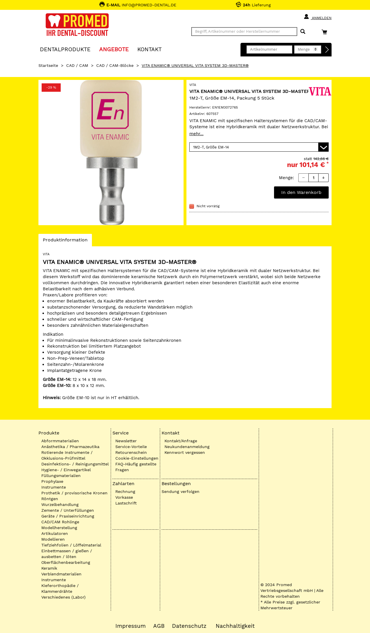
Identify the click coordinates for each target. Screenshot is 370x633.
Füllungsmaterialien (61, 475)
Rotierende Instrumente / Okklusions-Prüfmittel (66, 455)
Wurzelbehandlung (60, 504)
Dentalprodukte (65, 49)
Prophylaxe (52, 481)
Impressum (130, 626)
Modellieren (53, 539)
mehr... (196, 133)
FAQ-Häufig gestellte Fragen (135, 467)
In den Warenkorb (301, 192)
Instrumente (53, 487)
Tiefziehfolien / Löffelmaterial (71, 545)
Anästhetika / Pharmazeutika (70, 446)
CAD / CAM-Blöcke (115, 65)
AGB (158, 626)
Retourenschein (131, 452)
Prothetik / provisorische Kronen (74, 493)
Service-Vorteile (131, 446)
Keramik (49, 568)
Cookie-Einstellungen (136, 458)
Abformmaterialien (60, 440)
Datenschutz (189, 626)
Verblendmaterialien (61, 574)
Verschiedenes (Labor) (63, 597)
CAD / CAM (77, 65)
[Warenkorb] (326, 32)
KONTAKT (149, 49)
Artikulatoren (54, 533)
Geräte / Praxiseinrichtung (67, 516)
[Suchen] (303, 31)
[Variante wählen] (259, 147)
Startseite (48, 65)
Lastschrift (126, 503)
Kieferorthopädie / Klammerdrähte (60, 588)
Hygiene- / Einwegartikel (66, 469)
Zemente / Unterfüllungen (67, 510)
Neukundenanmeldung (187, 446)
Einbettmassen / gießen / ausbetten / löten (66, 553)
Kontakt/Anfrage (180, 440)
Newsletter (126, 440)
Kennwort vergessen (184, 452)
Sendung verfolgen (180, 491)
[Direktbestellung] (327, 50)
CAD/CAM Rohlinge (60, 522)
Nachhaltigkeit (235, 626)
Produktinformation (65, 241)
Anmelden (318, 17)
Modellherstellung (59, 527)
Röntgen (49, 498)
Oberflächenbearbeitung (65, 562)
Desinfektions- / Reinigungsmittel (75, 464)
